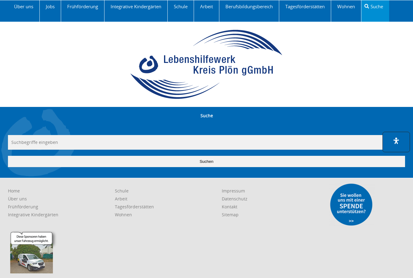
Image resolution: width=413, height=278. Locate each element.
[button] (396, 142)
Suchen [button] (206, 161)
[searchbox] (206, 142)
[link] (23, 11)
